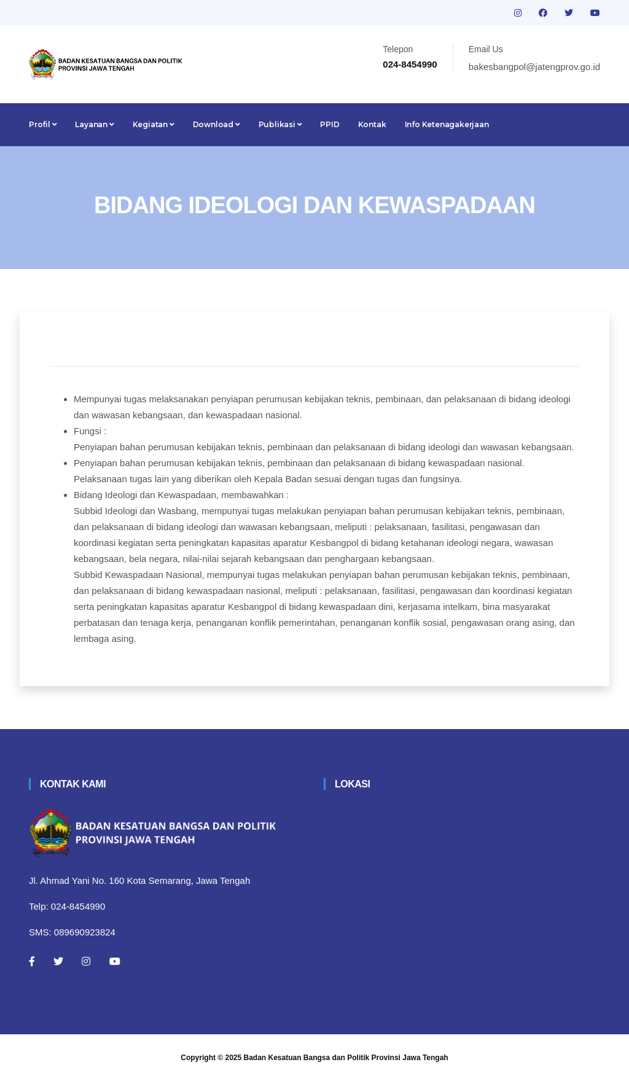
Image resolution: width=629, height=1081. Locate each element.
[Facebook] (32, 961)
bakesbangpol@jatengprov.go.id (534, 66)
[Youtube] (114, 961)
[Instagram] (86, 961)
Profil (43, 124)
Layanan (94, 124)
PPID (329, 124)
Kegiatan (153, 124)
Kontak (372, 124)
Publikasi (280, 124)
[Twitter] (58, 961)
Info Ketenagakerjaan (447, 124)
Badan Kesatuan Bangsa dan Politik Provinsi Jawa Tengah (346, 1057)
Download (216, 124)
